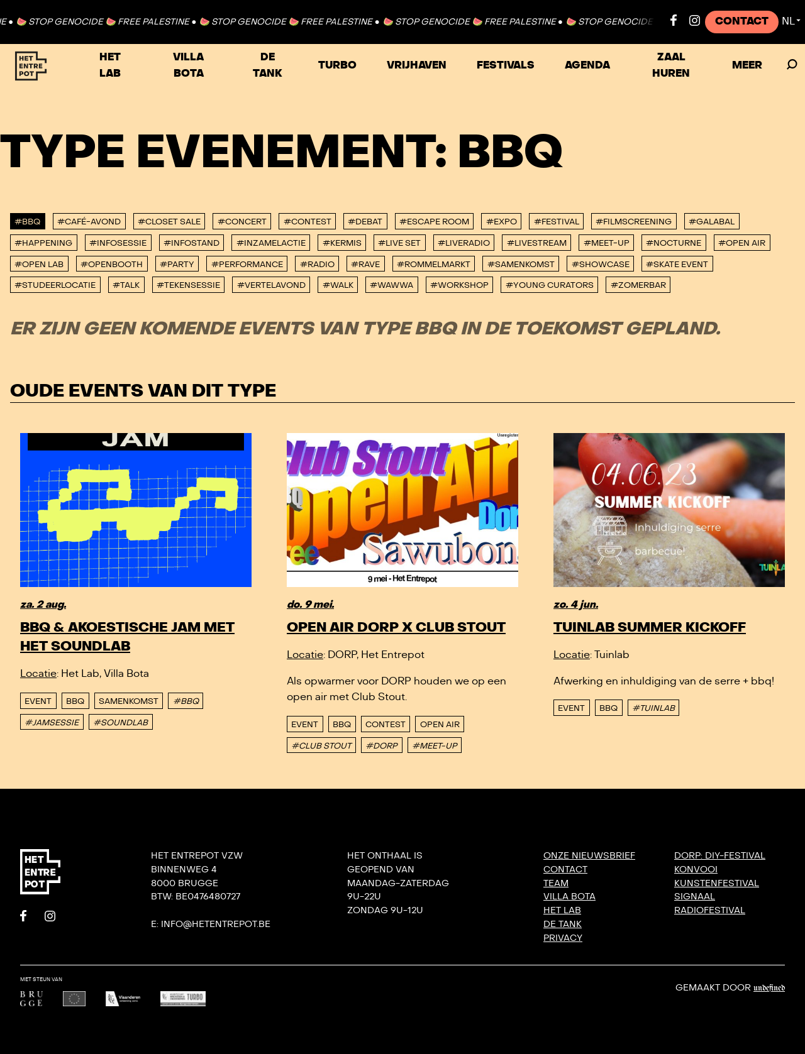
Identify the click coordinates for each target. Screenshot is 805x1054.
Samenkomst (128, 701)
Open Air (440, 725)
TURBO (337, 65)
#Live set (399, 243)
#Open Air (741, 243)
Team (556, 883)
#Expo (501, 222)
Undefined (769, 988)
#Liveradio (464, 243)
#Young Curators (550, 285)
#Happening (43, 243)
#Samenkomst (521, 265)
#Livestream (537, 243)
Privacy (562, 938)
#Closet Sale (169, 222)
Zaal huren (671, 65)
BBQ (75, 701)
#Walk (338, 285)
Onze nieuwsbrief (589, 855)
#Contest (307, 222)
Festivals (506, 65)
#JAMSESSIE (52, 723)
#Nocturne (673, 243)
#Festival (556, 222)
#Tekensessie (188, 285)
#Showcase (601, 265)
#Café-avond (89, 222)
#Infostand (191, 243)
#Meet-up (607, 243)
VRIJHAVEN (417, 65)
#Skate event (677, 265)
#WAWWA (391, 285)
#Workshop (459, 285)
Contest (385, 725)
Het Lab (110, 65)
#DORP (381, 746)
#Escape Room (434, 222)
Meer (747, 65)
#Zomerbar (638, 285)
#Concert (242, 222)
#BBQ (27, 222)
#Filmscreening (634, 222)
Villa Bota (188, 65)
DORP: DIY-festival (719, 855)
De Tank (267, 65)
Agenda (587, 65)
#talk (126, 285)
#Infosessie (118, 243)
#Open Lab (39, 265)
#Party (177, 265)
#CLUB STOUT (321, 746)
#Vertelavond (271, 285)
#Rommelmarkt (433, 265)
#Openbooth (111, 265)
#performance (247, 265)
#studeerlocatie (55, 285)
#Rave (365, 265)
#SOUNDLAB (120, 723)
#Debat (365, 222)
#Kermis (342, 243)
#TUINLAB (653, 708)
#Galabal (712, 222)
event (38, 701)
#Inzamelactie (271, 243)
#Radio (317, 265)
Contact (742, 21)
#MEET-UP (434, 746)
